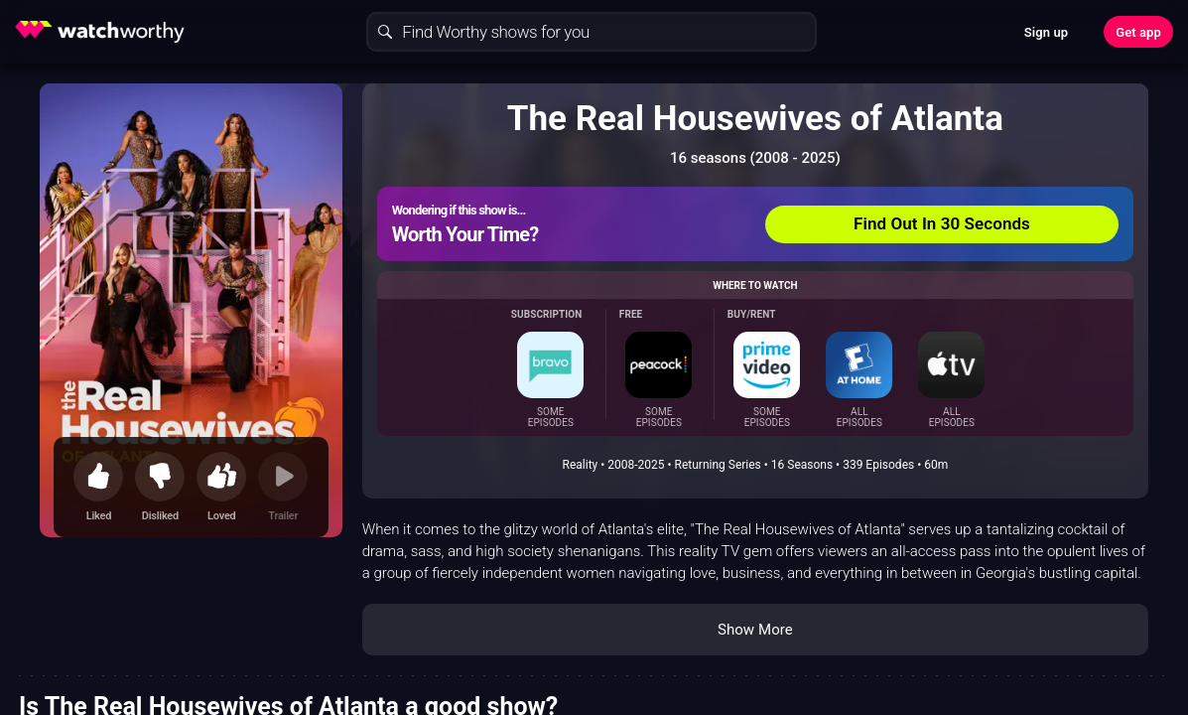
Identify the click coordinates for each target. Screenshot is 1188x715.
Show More (755, 630)
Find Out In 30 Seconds (942, 223)
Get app (1138, 32)
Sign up (1046, 32)
